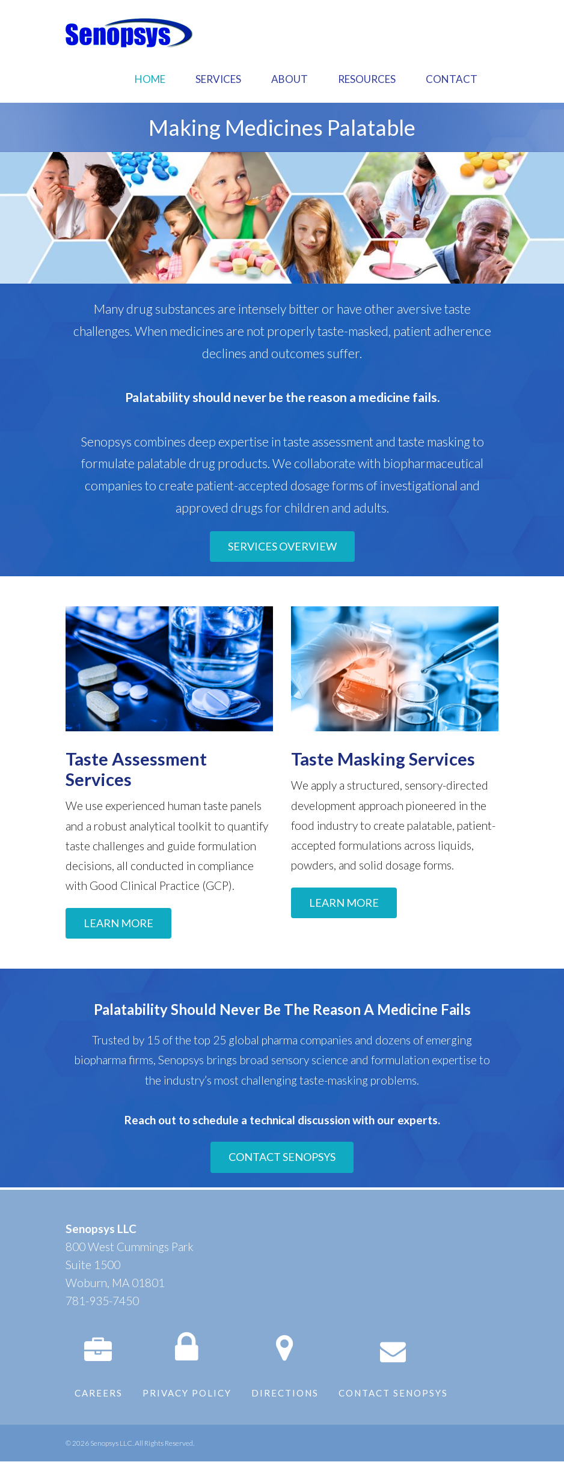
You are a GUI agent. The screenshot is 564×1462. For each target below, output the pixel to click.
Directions (285, 1392)
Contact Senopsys (393, 1392)
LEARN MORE (118, 923)
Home (150, 79)
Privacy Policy (187, 1392)
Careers (99, 1392)
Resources (367, 79)
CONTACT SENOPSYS (282, 1156)
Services (218, 79)
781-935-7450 (102, 1301)
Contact (451, 79)
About (289, 79)
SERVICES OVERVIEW (282, 546)
